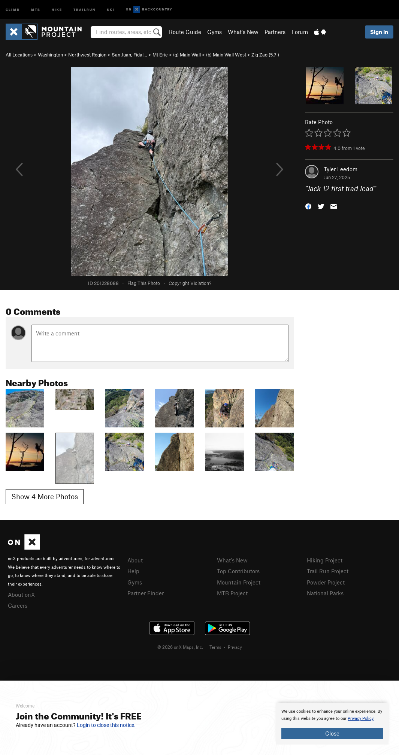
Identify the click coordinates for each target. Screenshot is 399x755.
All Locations (19, 55)
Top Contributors (238, 571)
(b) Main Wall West (226, 55)
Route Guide (185, 31)
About (135, 560)
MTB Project (232, 593)
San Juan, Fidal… (129, 55)
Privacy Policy (361, 718)
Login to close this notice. (106, 725)
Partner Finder (145, 593)
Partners (275, 31)
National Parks (325, 593)
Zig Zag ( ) (265, 55)
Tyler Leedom (340, 169)
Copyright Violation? (190, 283)
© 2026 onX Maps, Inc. (180, 647)
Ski (111, 9)
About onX (21, 594)
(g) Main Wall (187, 55)
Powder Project (326, 582)
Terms (215, 647)
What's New (243, 31)
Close (332, 733)
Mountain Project (238, 582)
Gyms (214, 31)
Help (133, 571)
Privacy (235, 647)
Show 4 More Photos (44, 496)
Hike (57, 9)
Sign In (379, 31)
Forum (299, 31)
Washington (50, 55)
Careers (17, 605)
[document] (332, 723)
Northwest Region (87, 55)
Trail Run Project (327, 571)
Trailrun (84, 9)
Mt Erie (160, 55)
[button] (308, 206)
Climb (13, 9)
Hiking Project (324, 560)
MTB (35, 9)
